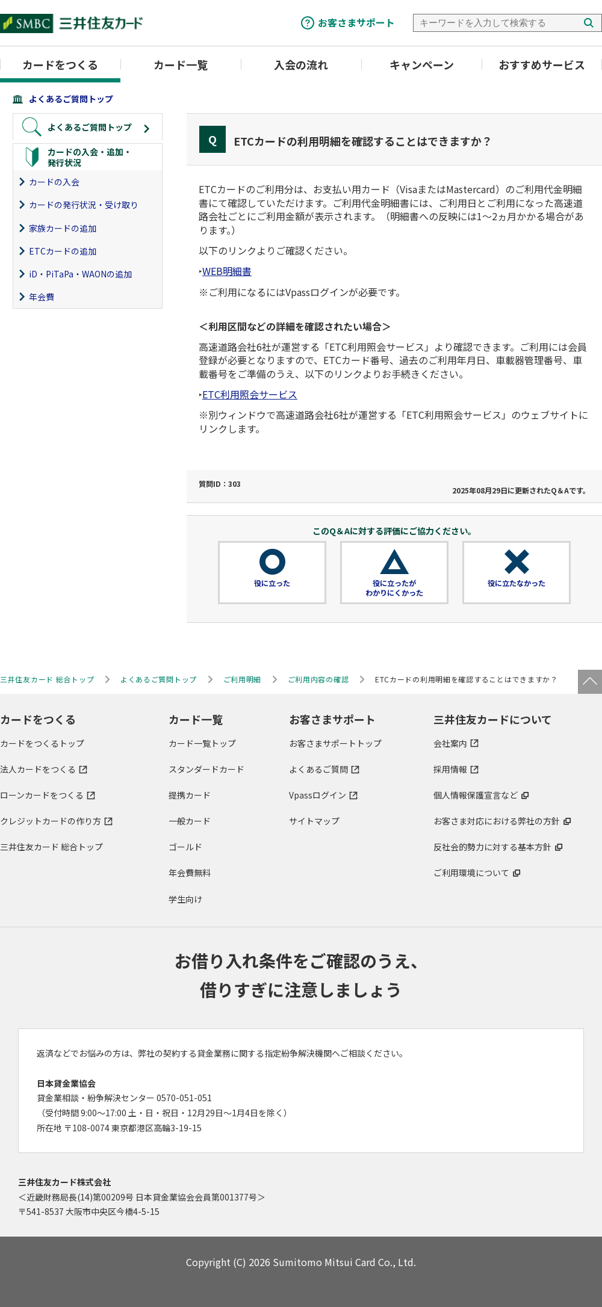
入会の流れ (301, 64)
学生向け (185, 899)
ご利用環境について (471, 873)
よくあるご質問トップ (71, 99)
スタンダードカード (206, 769)
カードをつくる (60, 64)
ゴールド (185, 847)
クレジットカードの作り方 (50, 821)
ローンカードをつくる (42, 795)
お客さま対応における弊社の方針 (496, 821)
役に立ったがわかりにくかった (394, 588)
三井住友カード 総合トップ (51, 847)
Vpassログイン (317, 795)
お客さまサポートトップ (335, 743)
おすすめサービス (541, 64)
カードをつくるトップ (42, 743)
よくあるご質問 (318, 769)
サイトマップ (314, 821)
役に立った (272, 583)
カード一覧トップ (202, 743)
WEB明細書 (227, 271)
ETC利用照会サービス (249, 394)
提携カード (190, 795)
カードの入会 (54, 182)
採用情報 (450, 769)
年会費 (41, 297)
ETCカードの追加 (62, 251)
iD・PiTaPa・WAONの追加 (80, 274)
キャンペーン (421, 64)
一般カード (190, 821)
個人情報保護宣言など (475, 795)
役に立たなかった (516, 583)
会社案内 (450, 743)
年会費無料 (190, 873)
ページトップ (590, 682)
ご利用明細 (242, 679)
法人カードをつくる (38, 769)
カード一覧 (181, 64)
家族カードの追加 (62, 228)
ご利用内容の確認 (318, 679)
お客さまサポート (356, 22)
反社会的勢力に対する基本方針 (492, 847)
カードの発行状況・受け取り (83, 205)
